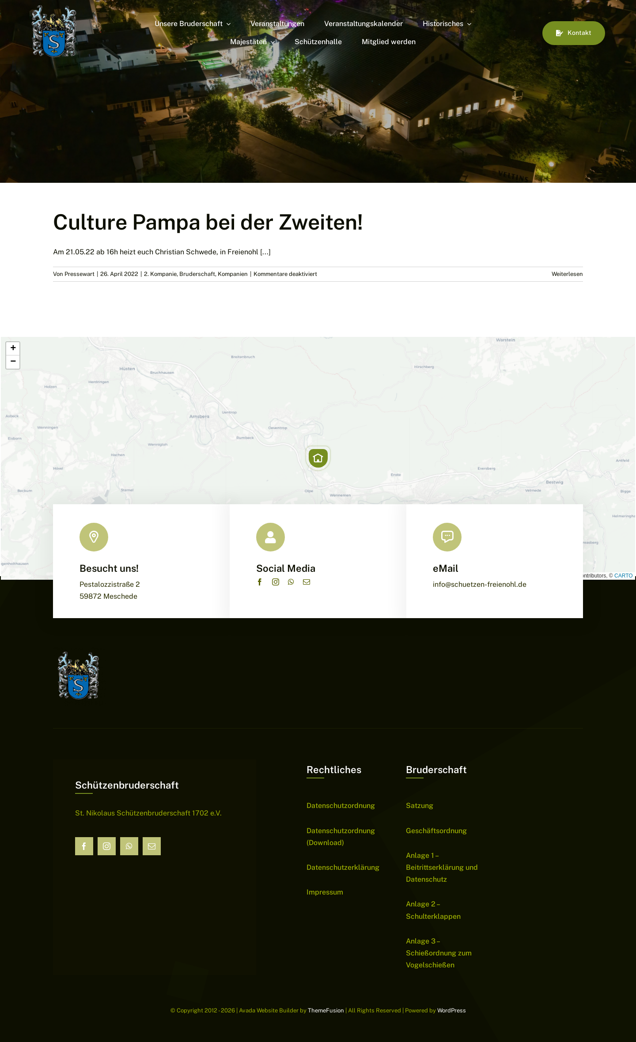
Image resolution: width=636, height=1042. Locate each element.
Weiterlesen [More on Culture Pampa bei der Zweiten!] (567, 274)
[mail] (306, 581)
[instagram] (275, 581)
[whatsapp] (291, 581)
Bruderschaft (197, 274)
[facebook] (259, 581)
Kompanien (233, 274)
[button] (318, 458)
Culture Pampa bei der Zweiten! (208, 221)
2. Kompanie (160, 274)
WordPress (451, 1010)
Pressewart (79, 274)
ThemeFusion (326, 1010)
